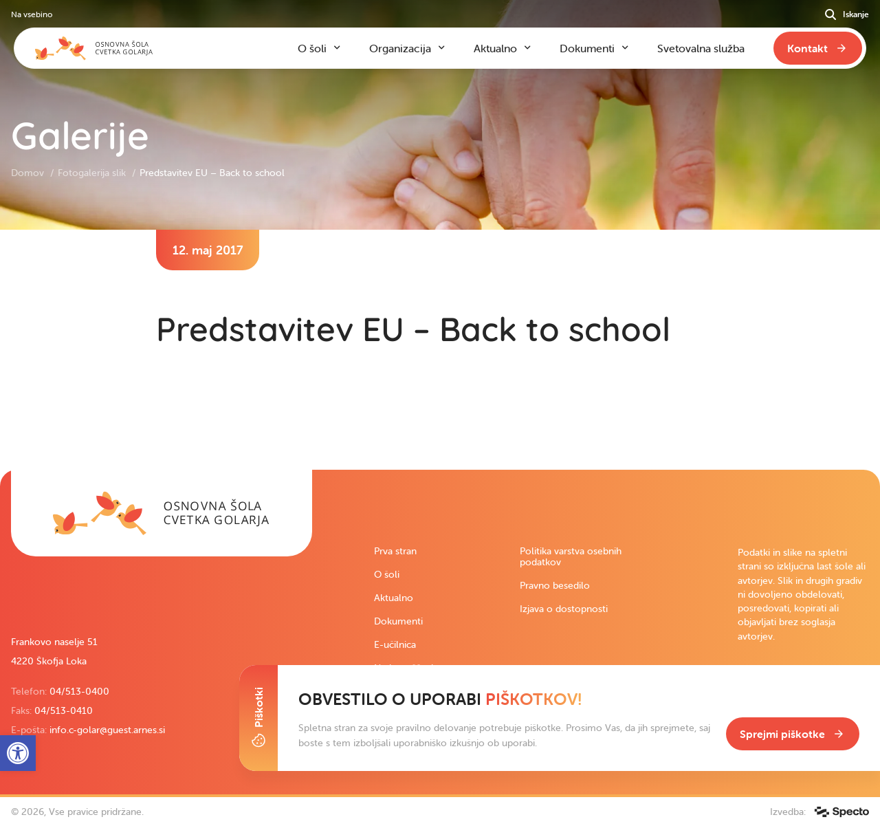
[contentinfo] (440, 350)
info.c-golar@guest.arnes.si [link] (107, 730)
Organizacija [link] (400, 48)
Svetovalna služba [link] (701, 48)
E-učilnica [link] (395, 644)
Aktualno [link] (393, 597)
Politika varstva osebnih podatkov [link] (571, 556)
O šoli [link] (386, 574)
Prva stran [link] (395, 551)
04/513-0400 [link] (79, 691)
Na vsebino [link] (31, 14)
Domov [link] (29, 172)
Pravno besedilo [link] (555, 585)
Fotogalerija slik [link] (93, 172)
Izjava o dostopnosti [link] (564, 608)
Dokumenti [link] (398, 621)
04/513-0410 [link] (63, 710)
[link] (161, 513)
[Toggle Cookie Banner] (258, 718)
